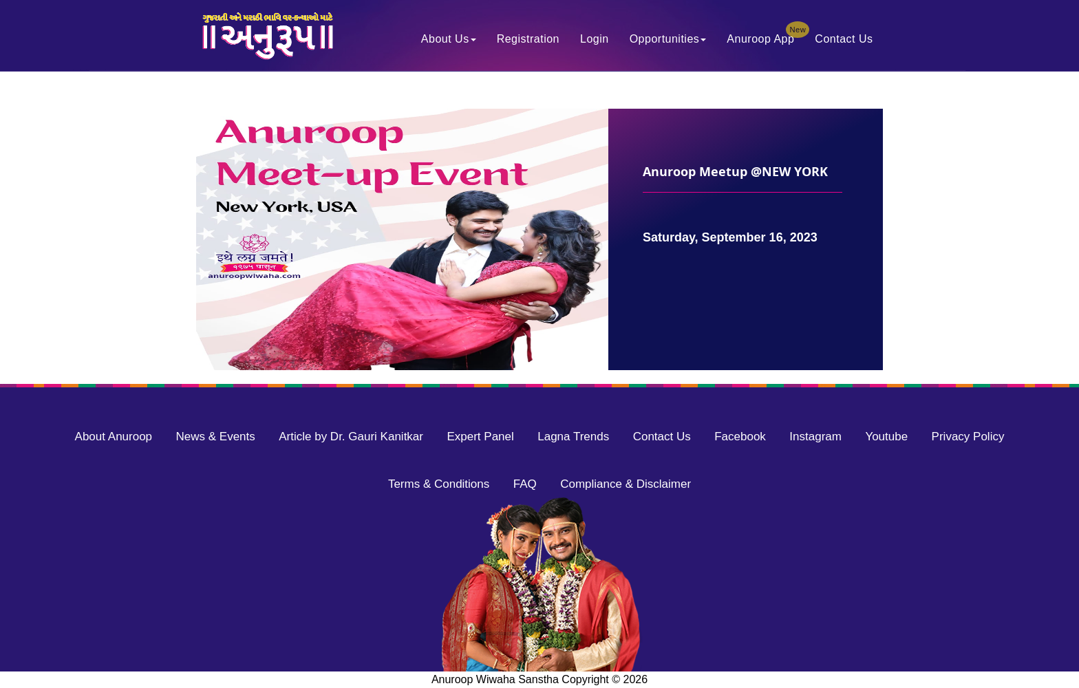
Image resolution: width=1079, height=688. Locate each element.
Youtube (886, 436)
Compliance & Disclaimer (625, 484)
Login (594, 39)
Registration (528, 39)
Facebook (740, 436)
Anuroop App (765, 35)
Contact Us (844, 39)
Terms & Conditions (438, 484)
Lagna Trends (573, 436)
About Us (448, 39)
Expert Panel (480, 436)
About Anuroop (113, 436)
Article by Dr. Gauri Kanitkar (351, 436)
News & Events (215, 436)
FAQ (525, 484)
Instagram (815, 436)
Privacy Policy (968, 436)
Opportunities (668, 39)
